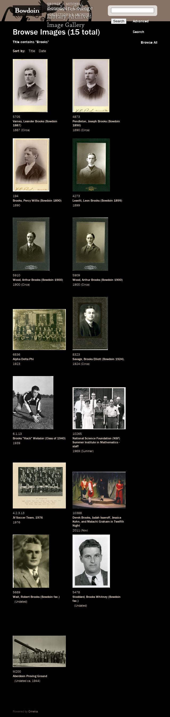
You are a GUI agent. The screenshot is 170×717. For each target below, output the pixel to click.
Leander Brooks (33, 121)
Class (49, 438)
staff (76, 446)
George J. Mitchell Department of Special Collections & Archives (69, 9)
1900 (58, 280)
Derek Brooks (81, 517)
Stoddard (78, 597)
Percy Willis (31, 200)
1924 (119, 359)
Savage (77, 359)
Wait (16, 597)
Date (42, 51)
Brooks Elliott (92, 359)
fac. (56, 597)
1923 (16, 364)
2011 (76, 530)
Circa (25, 130)
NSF (116, 438)
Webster (38, 438)
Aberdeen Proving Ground (30, 676)
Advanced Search (141, 26)
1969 (76, 451)
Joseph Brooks (97, 121)
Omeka (33, 711)
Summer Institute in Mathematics (95, 442)
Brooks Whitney (96, 597)
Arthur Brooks (31, 280)
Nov (84, 530)
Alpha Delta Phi (23, 359)
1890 (76, 125)
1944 (35, 681)
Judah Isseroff (101, 517)
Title (32, 51)
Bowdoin (51, 121)
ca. (29, 681)
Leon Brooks (91, 200)
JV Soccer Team (23, 517)
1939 (16, 443)
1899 (117, 200)
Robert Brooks (30, 597)
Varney (17, 121)
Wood (16, 280)
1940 (61, 438)
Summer (87, 451)
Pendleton (79, 121)
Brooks (17, 200)
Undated (20, 601)
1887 (16, 125)
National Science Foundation (92, 438)
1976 (39, 517)
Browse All (149, 42)
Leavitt (77, 200)
